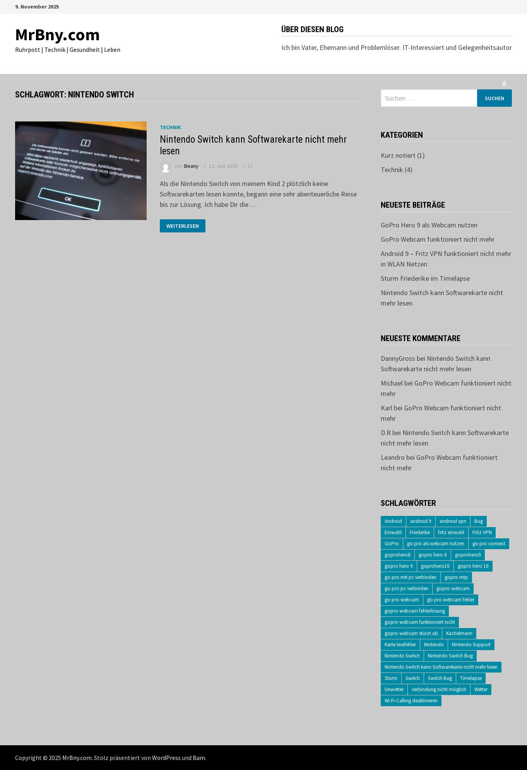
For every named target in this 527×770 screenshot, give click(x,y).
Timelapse (471, 678)
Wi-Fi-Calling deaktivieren (411, 700)
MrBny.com (57, 34)
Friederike (420, 532)
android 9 (420, 521)
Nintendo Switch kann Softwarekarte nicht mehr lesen (441, 667)
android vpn (453, 521)
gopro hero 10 (473, 566)
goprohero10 (435, 566)
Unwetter (394, 689)
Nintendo (434, 644)
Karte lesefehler (400, 644)
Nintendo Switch (402, 655)
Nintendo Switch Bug (450, 655)
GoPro (392, 543)
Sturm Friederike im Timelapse (425, 278)
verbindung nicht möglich (439, 689)
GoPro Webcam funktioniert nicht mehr (437, 239)
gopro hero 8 (433, 554)
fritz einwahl (451, 532)
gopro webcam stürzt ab (411, 633)
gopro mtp (456, 577)
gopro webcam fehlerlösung (415, 611)
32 (250, 165)
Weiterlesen (185, 226)
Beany (191, 165)
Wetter (481, 689)
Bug (478, 521)
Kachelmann (459, 633)
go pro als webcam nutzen (435, 543)
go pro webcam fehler (450, 599)
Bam (199, 757)
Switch (413, 678)
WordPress (166, 757)
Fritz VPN (482, 532)
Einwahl (393, 532)
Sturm (391, 678)
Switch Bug (440, 678)
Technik (170, 127)
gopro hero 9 (399, 566)
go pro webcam (402, 599)
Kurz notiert (398, 155)
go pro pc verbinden (406, 588)
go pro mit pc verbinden (410, 577)
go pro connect (488, 543)
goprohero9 (468, 554)
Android (393, 521)
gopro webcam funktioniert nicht (420, 622)
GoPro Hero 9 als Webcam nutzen (429, 224)
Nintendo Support (471, 644)
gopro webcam (453, 588)
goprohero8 (398, 554)
